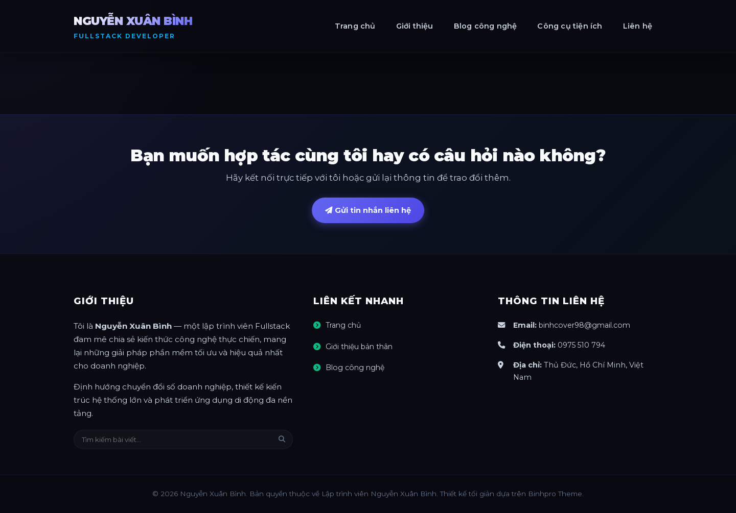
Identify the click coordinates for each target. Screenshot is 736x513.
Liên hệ (637, 26)
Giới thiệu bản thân (361, 347)
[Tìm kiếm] (282, 440)
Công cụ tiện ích (569, 26)
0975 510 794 (582, 345)
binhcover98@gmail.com (587, 326)
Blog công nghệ (485, 26)
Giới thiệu (414, 26)
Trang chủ (355, 26)
